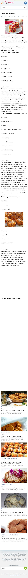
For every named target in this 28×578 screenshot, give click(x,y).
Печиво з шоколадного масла (9, 535)
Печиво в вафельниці (7, 484)
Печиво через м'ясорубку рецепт (10, 407)
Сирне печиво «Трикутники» (9, 458)
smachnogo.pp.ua (15, 575)
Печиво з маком (5, 509)
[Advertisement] (14, 281)
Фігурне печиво (5, 433)
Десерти (2, 408)
